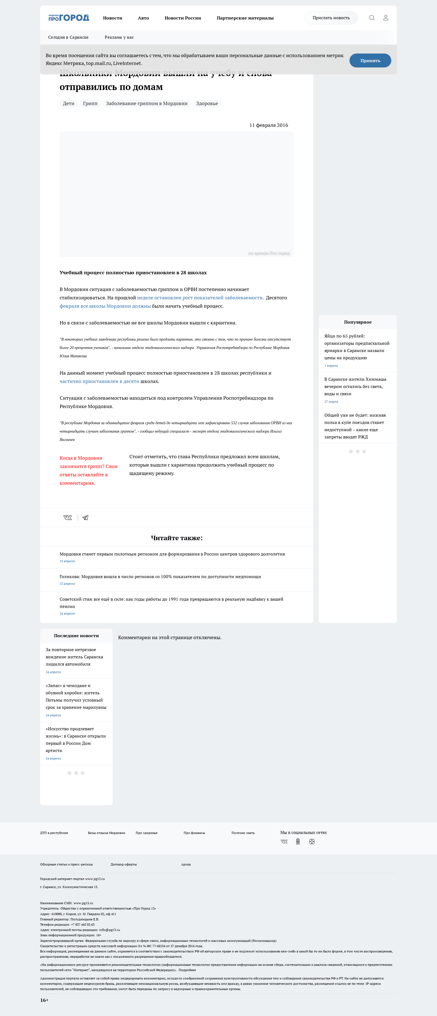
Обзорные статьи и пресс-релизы (66, 864)
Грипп (90, 103)
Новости (112, 18)
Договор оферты (124, 864)
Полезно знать (243, 833)
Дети (68, 103)
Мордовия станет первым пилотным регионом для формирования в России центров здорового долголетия (177, 558)
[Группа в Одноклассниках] (298, 841)
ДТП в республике (54, 833)
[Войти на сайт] (385, 17)
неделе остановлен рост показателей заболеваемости (200, 297)
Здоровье (207, 103)
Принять (370, 60)
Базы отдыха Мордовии (106, 833)
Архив (186, 864)
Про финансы (194, 833)
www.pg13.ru (95, 879)
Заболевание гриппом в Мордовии (147, 103)
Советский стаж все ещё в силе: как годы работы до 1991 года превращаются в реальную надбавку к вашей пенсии (177, 606)
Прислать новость (331, 17)
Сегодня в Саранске (68, 37)
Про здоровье (146, 833)
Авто (143, 18)
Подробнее (187, 970)
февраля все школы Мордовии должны (105, 306)
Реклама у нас (119, 37)
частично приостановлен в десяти (99, 381)
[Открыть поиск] (371, 17)
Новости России (183, 18)
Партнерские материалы (245, 18)
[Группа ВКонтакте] (284, 841)
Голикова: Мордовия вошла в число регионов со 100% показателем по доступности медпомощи (177, 580)
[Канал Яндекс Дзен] (312, 841)
